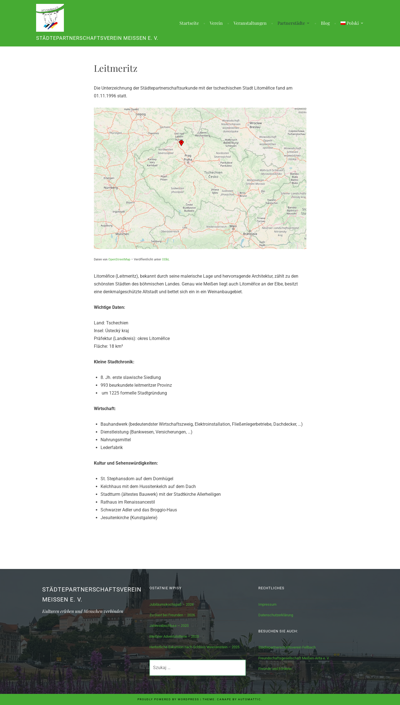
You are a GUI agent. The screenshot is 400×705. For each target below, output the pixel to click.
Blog (325, 23)
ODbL (165, 259)
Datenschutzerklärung (275, 615)
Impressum (267, 604)
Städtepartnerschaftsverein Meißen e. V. (97, 38)
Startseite (189, 23)
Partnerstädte (291, 23)
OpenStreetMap (119, 259)
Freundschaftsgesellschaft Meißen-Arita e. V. (293, 658)
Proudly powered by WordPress (168, 699)
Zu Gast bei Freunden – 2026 (172, 615)
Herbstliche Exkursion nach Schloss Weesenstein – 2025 (194, 647)
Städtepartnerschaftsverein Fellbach (287, 647)
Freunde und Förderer (275, 669)
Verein (216, 23)
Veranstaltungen (250, 23)
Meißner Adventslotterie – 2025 (174, 636)
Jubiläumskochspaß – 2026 (171, 604)
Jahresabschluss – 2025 (169, 625)
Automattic (249, 699)
